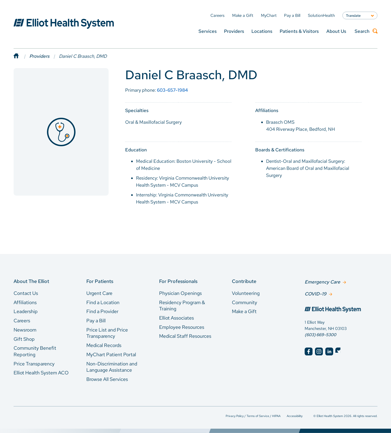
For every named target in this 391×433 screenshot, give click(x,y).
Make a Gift (244, 311)
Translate (353, 15)
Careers (22, 320)
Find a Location (102, 302)
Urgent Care (99, 293)
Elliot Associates (176, 318)
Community (244, 302)
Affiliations (25, 302)
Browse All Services (107, 379)
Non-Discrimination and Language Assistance (111, 367)
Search (366, 31)
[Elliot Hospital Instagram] (319, 351)
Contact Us (26, 293)
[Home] (21, 56)
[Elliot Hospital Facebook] (309, 351)
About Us (336, 31)
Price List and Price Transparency (107, 333)
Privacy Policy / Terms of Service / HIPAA (253, 416)
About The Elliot (31, 281)
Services (207, 31)
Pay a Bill (96, 320)
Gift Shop (24, 339)
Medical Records (103, 345)
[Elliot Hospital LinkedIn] (329, 351)
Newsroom (25, 330)
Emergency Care (322, 282)
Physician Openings (180, 293)
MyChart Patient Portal (111, 354)
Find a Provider (102, 311)
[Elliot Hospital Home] (341, 309)
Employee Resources (181, 327)
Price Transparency (34, 364)
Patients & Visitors (299, 31)
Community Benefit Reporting (35, 351)
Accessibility (294, 416)
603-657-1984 (172, 90)
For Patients (99, 281)
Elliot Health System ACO (41, 373)
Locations (261, 31)
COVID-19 (315, 293)
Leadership (26, 311)
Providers (234, 31)
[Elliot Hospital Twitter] (339, 351)
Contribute (244, 281)
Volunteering (246, 293)
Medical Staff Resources (185, 336)
